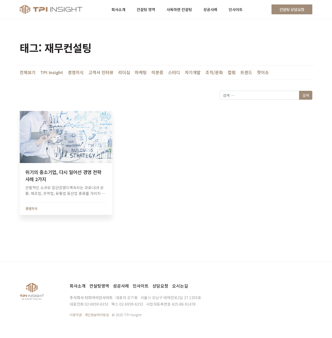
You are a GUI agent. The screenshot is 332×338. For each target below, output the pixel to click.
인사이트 (141, 286)
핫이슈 (263, 72)
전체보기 (28, 72)
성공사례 (121, 286)
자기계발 (193, 72)
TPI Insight (51, 72)
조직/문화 (214, 72)
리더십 (124, 72)
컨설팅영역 (99, 286)
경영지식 (76, 72)
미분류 (157, 72)
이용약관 (76, 314)
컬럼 (232, 72)
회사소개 (78, 286)
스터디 (174, 72)
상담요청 (160, 286)
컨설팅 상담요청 (291, 9)
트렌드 (246, 72)
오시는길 (180, 286)
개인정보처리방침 (97, 314)
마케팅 (141, 72)
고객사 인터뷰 (100, 72)
